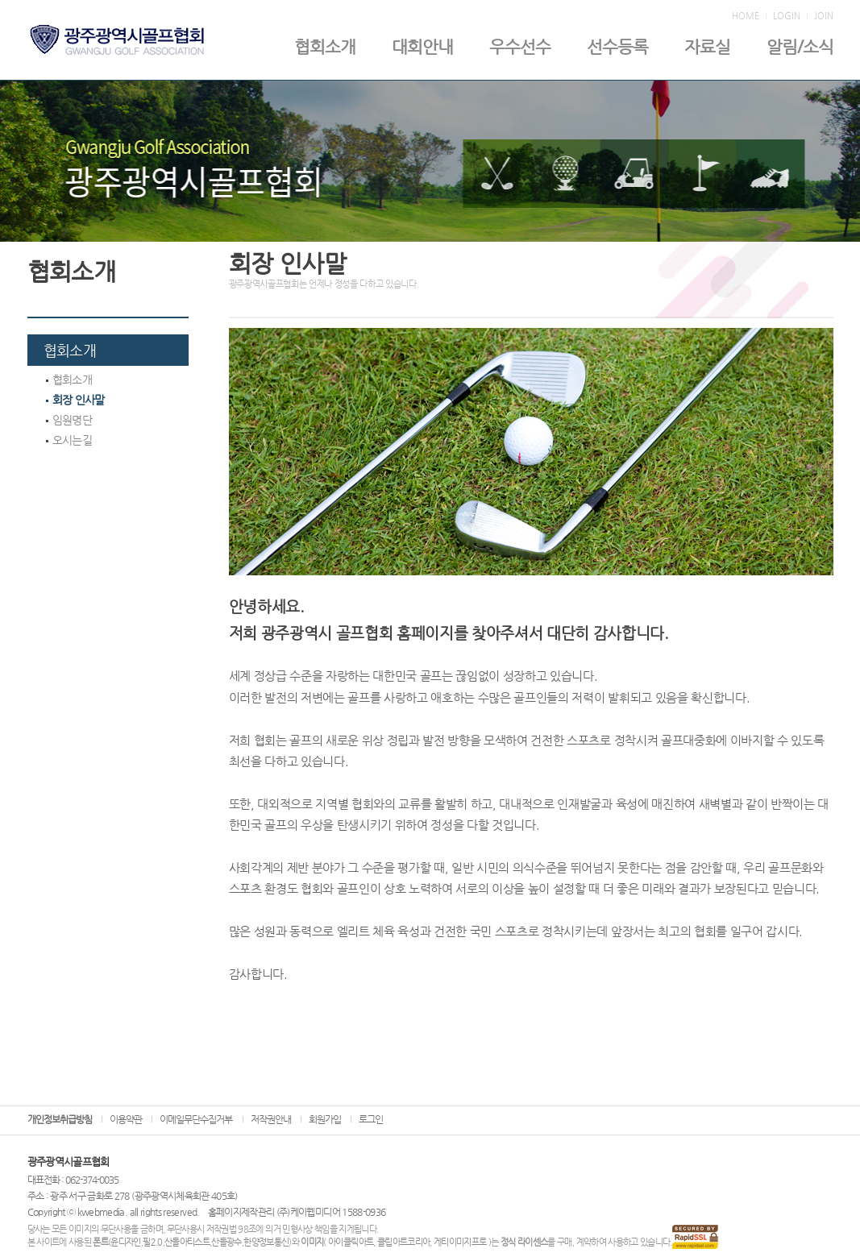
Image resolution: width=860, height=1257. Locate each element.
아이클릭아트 (350, 1242)
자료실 (707, 46)
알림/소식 (800, 46)
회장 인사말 (75, 399)
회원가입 (325, 1119)
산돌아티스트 (187, 1242)
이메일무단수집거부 (196, 1119)
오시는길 (69, 440)
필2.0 (152, 1242)
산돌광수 (226, 1242)
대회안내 (422, 46)
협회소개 (324, 46)
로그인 (371, 1119)
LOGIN (786, 16)
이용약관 (126, 1119)
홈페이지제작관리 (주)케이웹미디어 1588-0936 (297, 1212)
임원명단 (69, 419)
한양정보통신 (266, 1242)
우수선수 (519, 46)
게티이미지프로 (460, 1242)
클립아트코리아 (403, 1242)
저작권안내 (271, 1119)
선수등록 (617, 46)
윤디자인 (125, 1242)
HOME (745, 16)
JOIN (823, 16)
